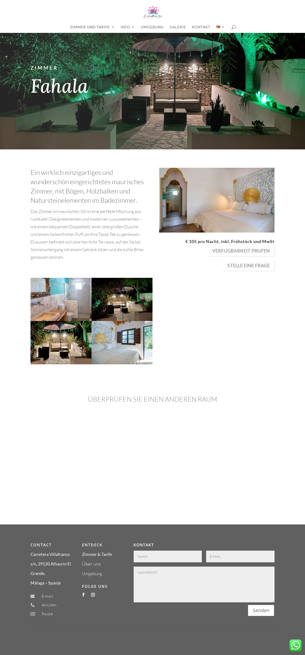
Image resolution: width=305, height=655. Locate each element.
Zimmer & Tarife (97, 554)
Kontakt (201, 27)
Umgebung (152, 27)
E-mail (47, 596)
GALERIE (178, 27)
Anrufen (49, 605)
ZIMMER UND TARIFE (90, 27)
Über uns (91, 564)
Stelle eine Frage (248, 265)
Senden (261, 610)
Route (47, 613)
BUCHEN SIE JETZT (234, 143)
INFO (125, 27)
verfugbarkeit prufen (241, 251)
